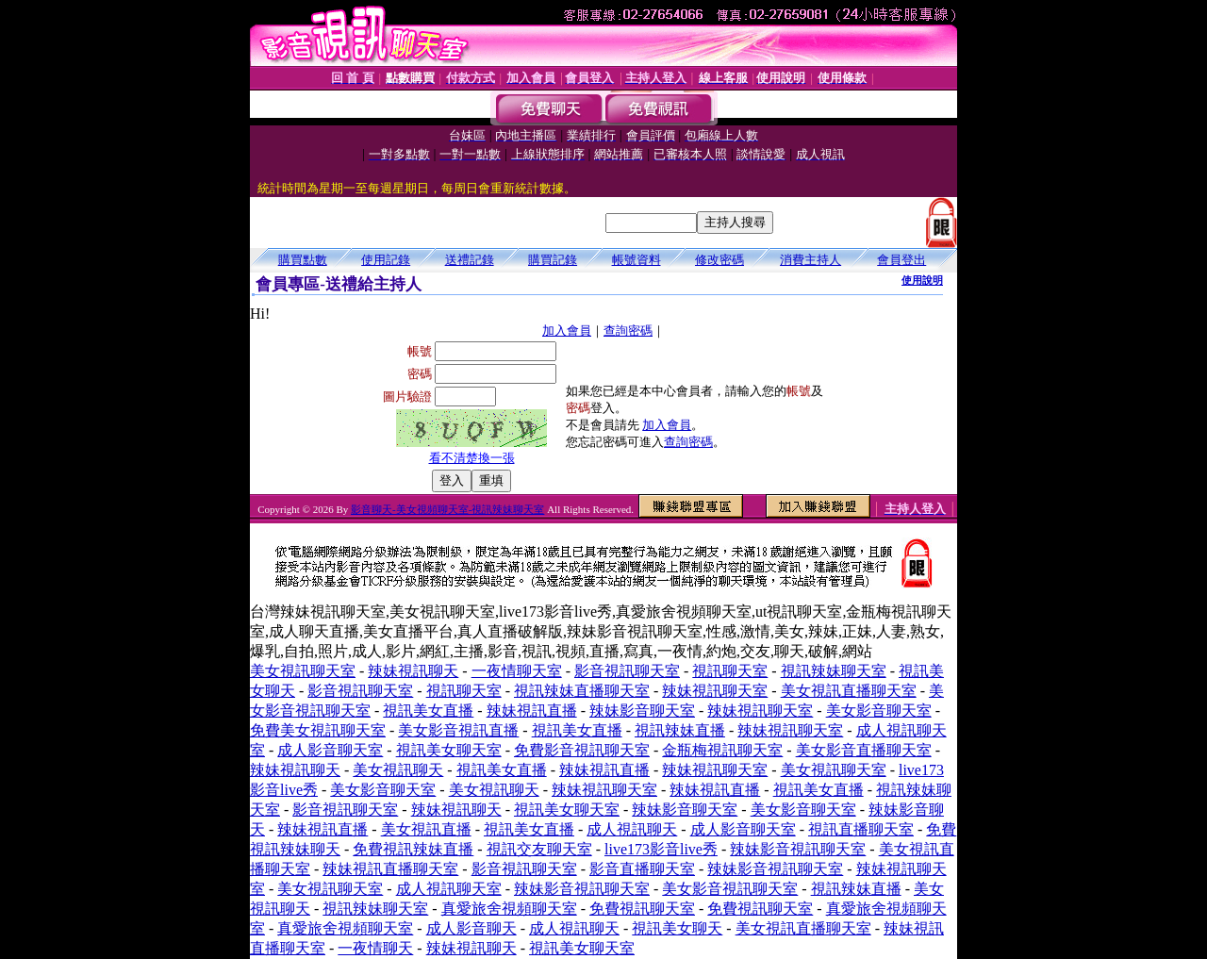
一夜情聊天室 (516, 671)
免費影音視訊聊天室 (582, 750)
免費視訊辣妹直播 (413, 849)
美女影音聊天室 (879, 711)
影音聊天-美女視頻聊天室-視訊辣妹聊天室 (447, 509)
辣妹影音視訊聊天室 (798, 849)
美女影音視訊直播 (458, 730)
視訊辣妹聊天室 (833, 671)
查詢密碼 (628, 330)
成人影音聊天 (471, 928)
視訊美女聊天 (677, 928)
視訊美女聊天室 (449, 750)
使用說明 (922, 280)
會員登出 (901, 260)
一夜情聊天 (375, 948)
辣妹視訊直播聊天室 (390, 869)
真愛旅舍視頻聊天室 (509, 909)
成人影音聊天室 (330, 750)
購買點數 (302, 260)
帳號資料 (636, 260)
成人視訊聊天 (632, 829)
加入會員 (566, 330)
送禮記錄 (469, 260)
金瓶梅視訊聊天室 (722, 750)
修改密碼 (719, 260)
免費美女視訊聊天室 (318, 730)
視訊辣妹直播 (680, 730)
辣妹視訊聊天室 (715, 691)
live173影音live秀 (661, 849)
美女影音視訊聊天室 (730, 889)
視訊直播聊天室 (861, 829)
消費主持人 (810, 260)
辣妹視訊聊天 (413, 671)
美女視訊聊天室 (302, 671)
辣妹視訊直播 (532, 711)
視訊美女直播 (428, 711)
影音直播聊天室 (642, 869)
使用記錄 (385, 260)
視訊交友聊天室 (539, 849)
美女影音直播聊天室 (864, 750)
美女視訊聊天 (398, 770)
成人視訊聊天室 (449, 889)
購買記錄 (552, 260)
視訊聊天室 (730, 671)
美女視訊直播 (426, 829)
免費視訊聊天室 (642, 909)
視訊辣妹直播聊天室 (582, 691)
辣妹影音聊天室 (642, 711)
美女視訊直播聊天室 (849, 691)
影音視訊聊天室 (627, 671)
